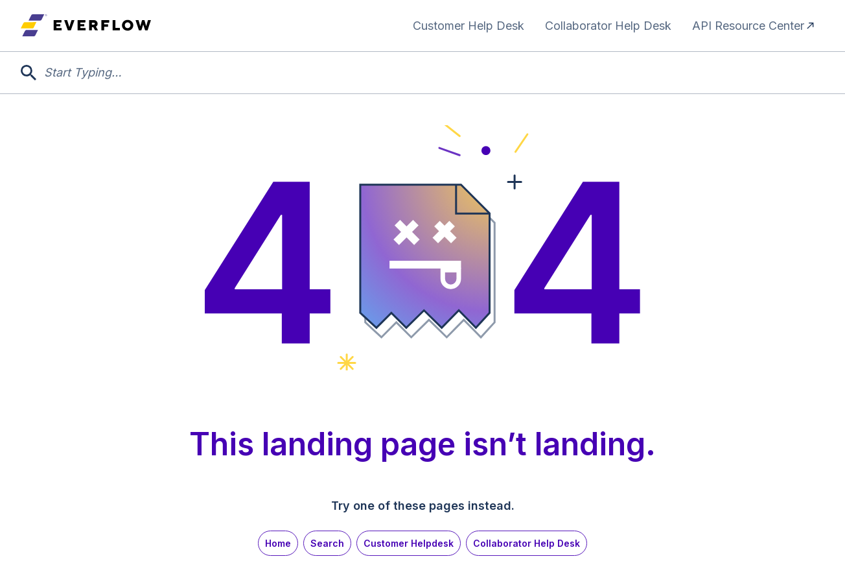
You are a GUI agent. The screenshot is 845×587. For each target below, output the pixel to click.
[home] (86, 25)
